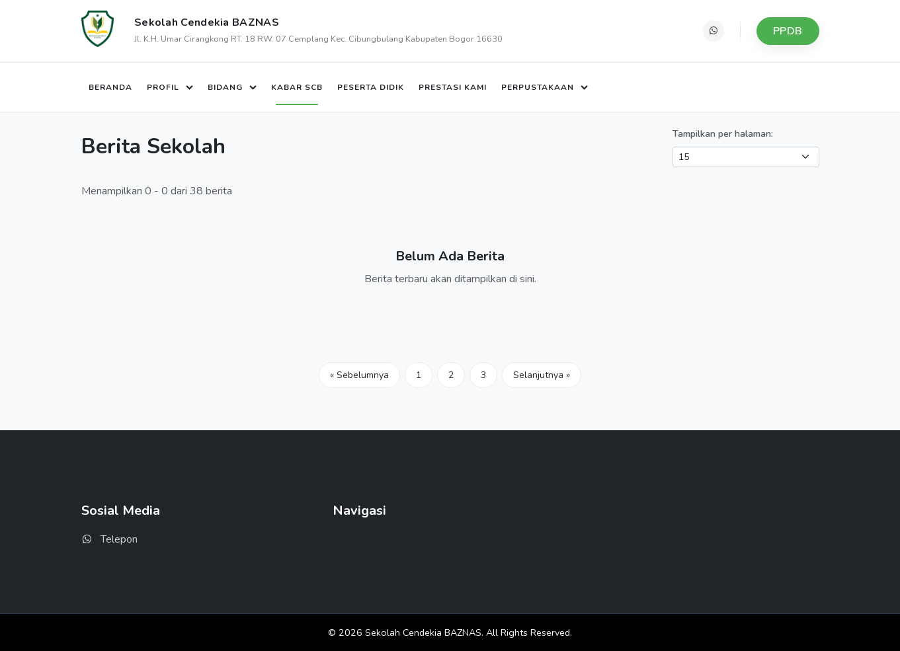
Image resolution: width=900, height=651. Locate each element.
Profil (164, 87)
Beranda (110, 87)
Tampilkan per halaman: (723, 133)
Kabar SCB (297, 87)
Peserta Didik (370, 87)
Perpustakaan (539, 87)
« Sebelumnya (359, 375)
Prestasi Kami (453, 87)
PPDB (788, 31)
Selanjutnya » (541, 375)
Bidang (226, 87)
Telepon (109, 539)
